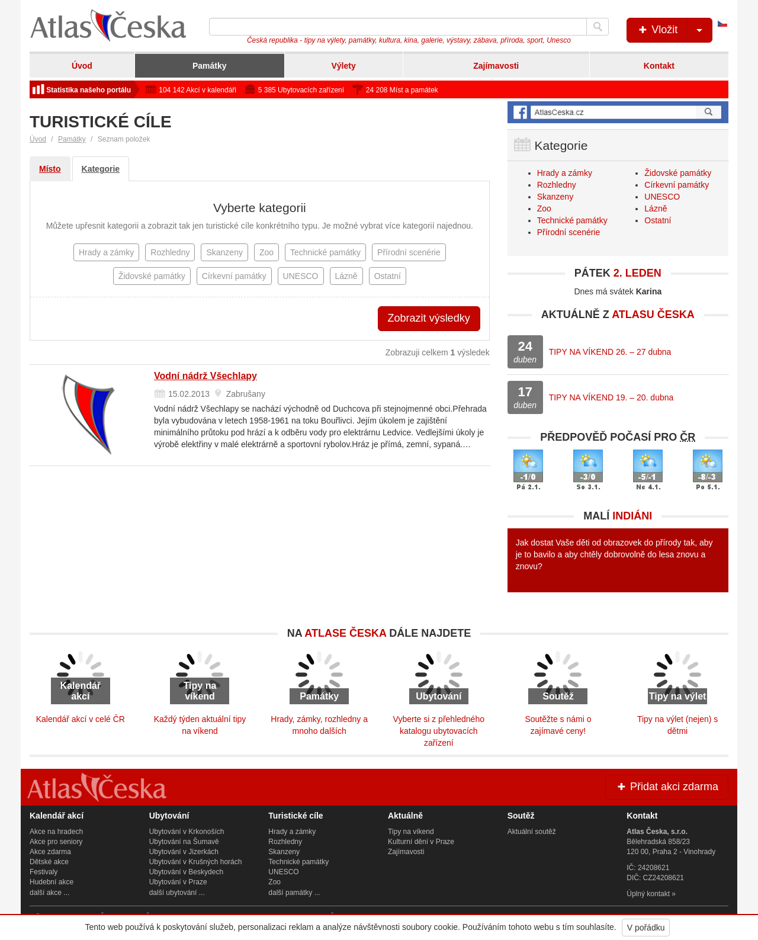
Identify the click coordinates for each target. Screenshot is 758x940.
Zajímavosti (496, 65)
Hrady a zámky (564, 173)
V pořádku (646, 927)
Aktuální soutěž (532, 831)
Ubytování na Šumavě (184, 842)
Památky (209, 65)
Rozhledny (556, 185)
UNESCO (662, 196)
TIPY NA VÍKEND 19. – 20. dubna (611, 397)
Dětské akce (49, 862)
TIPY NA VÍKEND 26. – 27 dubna (610, 352)
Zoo (544, 208)
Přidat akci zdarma (666, 787)
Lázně (655, 208)
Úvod (82, 65)
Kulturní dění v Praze (421, 842)
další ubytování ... (177, 892)
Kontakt (659, 65)
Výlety (343, 65)
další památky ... (294, 892)
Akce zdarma (50, 852)
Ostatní (657, 220)
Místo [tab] (50, 169)
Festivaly (43, 872)
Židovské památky (677, 173)
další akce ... (49, 892)
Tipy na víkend (411, 831)
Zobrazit (429, 318)
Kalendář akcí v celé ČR (80, 719)
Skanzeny (555, 196)
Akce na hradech (56, 831)
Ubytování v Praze (178, 882)
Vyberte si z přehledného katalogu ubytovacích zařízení (438, 730)
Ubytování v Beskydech (186, 872)
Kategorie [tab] (101, 169)
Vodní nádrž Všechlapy (205, 376)
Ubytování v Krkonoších (186, 831)
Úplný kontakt (648, 894)
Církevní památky (676, 185)
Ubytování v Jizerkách (184, 852)
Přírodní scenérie (568, 232)
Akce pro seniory (56, 842)
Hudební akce (51, 882)
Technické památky (572, 220)
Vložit (674, 30)
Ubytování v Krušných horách (195, 862)
